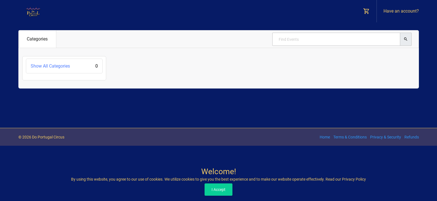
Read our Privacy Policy (346, 179)
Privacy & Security (385, 137)
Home (325, 137)
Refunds (411, 137)
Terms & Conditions (350, 137)
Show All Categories (64, 66)
